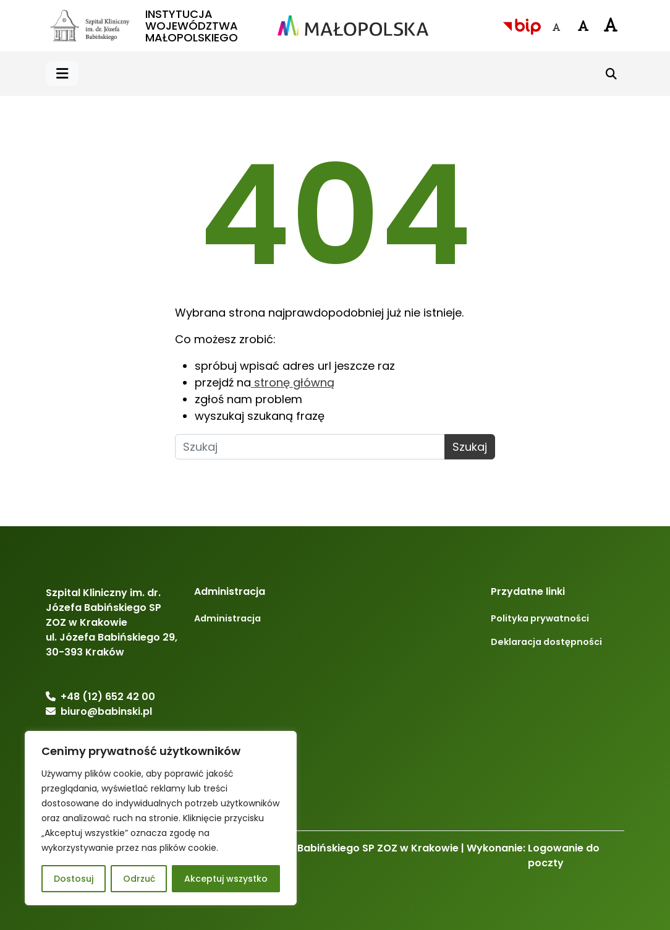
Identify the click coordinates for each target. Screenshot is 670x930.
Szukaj (469, 446)
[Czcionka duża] (610, 24)
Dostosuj (73, 878)
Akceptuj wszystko (226, 878)
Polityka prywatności (540, 618)
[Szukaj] (611, 73)
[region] (161, 818)
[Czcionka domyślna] (556, 27)
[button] (62, 73)
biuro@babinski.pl (106, 711)
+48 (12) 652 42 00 (108, 696)
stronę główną (292, 382)
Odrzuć (139, 878)
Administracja (227, 618)
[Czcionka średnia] (583, 26)
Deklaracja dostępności (546, 642)
